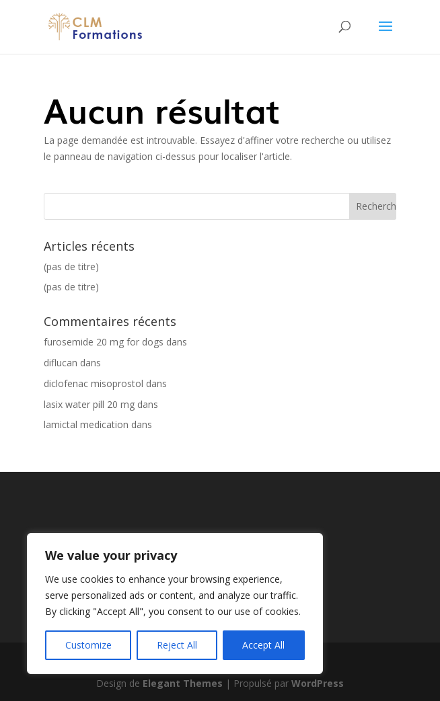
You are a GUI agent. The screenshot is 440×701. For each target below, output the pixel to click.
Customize (88, 644)
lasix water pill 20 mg (89, 404)
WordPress (317, 683)
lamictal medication (86, 424)
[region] (175, 603)
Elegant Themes (183, 683)
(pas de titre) (71, 266)
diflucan (60, 362)
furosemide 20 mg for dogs (103, 341)
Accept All (263, 644)
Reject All (177, 644)
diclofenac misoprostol (93, 383)
